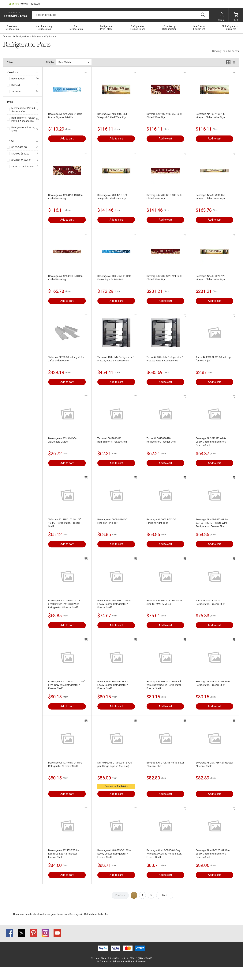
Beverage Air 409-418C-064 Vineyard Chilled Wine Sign (112, 115)
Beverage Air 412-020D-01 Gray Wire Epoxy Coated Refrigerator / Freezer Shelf (164, 853)
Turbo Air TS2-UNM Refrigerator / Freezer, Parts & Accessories (165, 359)
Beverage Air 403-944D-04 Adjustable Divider (62, 440)
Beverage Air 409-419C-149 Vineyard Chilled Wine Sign (210, 115)
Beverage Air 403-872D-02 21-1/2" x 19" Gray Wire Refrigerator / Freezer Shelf (66, 685)
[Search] (120, 15)
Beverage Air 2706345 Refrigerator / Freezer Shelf (165, 764)
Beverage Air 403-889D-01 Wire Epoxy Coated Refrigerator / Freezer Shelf (114, 853)
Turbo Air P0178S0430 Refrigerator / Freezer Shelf (112, 440)
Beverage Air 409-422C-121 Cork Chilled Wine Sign (164, 278)
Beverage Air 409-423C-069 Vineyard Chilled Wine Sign (210, 197)
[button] (24, 4)
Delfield (15, 85)
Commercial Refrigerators (16, 36)
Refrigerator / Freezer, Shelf (23, 129)
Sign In (221, 16)
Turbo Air (16, 91)
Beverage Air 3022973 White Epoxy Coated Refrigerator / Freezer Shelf (211, 442)
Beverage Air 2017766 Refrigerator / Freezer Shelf (214, 764)
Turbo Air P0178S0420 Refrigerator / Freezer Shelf (161, 440)
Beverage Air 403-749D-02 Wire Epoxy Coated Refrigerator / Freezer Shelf (114, 604)
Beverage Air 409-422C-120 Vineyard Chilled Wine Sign (210, 278)
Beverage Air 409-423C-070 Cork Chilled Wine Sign (65, 278)
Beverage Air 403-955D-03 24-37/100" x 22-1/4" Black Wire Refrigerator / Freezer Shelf (64, 604)
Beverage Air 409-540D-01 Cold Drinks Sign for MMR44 (65, 115)
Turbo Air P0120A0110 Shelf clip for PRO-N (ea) (213, 359)
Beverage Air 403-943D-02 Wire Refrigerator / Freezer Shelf (213, 683)
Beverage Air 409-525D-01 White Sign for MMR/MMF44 (164, 602)
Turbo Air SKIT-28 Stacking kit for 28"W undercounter (66, 359)
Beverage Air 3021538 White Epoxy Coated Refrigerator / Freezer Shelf (63, 853)
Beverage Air (18, 78)
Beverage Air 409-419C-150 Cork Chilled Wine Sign (65, 197)
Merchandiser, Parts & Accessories (23, 110)
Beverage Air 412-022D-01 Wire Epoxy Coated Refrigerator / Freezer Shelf (213, 853)
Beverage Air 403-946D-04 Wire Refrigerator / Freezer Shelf (65, 764)
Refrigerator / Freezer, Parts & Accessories (23, 119)
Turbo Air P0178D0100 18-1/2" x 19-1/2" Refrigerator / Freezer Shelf (65, 523)
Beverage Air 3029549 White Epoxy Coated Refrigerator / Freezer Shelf (112, 685)
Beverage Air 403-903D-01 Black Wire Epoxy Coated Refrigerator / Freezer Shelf (164, 685)
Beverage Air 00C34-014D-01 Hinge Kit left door (113, 521)
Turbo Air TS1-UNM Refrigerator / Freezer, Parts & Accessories (115, 359)
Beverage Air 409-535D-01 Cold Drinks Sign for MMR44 (114, 278)
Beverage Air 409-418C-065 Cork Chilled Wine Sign (164, 115)
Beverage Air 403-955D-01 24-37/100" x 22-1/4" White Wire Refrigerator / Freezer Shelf (212, 523)
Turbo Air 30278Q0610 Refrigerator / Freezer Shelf (210, 602)
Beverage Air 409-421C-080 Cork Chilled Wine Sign (164, 197)
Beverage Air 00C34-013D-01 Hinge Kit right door (162, 521)
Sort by (50, 62)
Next (164, 895)
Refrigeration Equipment (44, 36)
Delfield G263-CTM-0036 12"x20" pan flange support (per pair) (115, 764)
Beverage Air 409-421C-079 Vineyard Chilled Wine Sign (112, 197)
